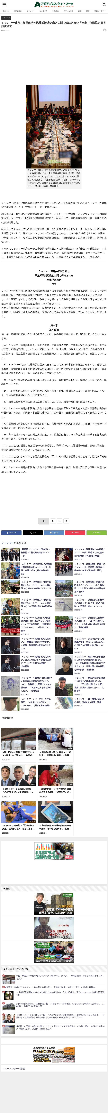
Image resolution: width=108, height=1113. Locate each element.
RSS (52, 1104)
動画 (87, 11)
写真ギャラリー (99, 11)
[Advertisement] (54, 60)
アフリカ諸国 (68, 11)
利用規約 (45, 1104)
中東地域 (55, 11)
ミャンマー (30, 11)
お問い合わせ (61, 1104)
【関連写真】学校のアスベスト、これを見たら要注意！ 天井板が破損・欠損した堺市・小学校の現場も (49, 949)
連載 (79, 11)
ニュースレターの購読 (14, 1030)
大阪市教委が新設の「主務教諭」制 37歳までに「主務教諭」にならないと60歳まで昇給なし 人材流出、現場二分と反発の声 (60, 967)
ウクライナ (43, 11)
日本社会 (6, 11)
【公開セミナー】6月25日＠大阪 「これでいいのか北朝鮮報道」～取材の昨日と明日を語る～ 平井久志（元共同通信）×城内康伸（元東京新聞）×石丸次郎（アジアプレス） (60, 978)
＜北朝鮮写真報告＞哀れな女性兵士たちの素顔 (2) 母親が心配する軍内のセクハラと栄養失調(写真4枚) (60, 955)
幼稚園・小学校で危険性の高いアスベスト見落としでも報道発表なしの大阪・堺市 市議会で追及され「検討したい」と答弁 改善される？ (60, 989)
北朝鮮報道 (18, 11)
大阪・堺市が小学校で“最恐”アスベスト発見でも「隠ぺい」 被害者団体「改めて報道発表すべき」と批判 (60, 939)
